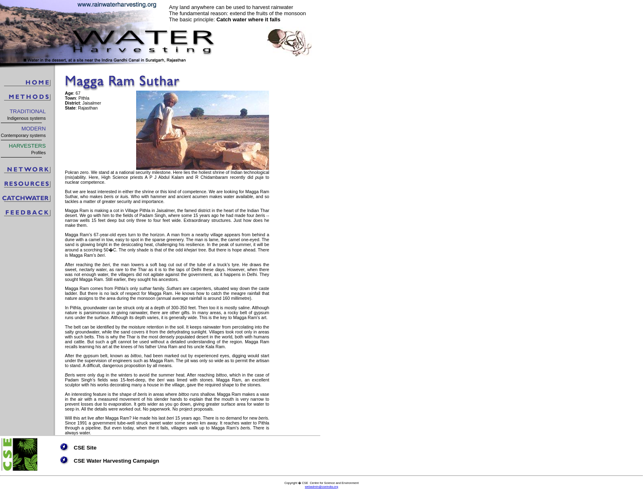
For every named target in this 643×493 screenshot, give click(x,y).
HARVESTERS (27, 146)
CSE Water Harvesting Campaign (116, 461)
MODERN (33, 129)
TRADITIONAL (27, 111)
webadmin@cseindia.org (321, 486)
